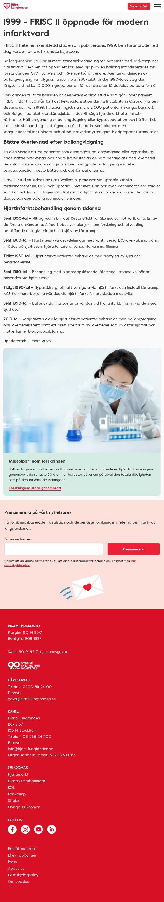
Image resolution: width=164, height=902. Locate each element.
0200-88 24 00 (37, 686)
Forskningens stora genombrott (35, 487)
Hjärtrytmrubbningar (26, 781)
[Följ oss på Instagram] (25, 829)
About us (16, 868)
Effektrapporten (22, 855)
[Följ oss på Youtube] (38, 829)
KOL (11, 787)
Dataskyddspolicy (23, 875)
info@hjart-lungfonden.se (30, 748)
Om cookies (18, 881)
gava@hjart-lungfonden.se (32, 699)
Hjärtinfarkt (18, 774)
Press (12, 861)
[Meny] (157, 6)
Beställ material (22, 848)
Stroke (13, 800)
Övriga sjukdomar (24, 807)
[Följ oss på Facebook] (12, 829)
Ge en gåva (139, 6)
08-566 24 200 (37, 736)
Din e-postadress (18, 539)
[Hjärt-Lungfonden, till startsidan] (15, 6)
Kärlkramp (17, 794)
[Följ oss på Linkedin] (51, 829)
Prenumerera (133, 549)
